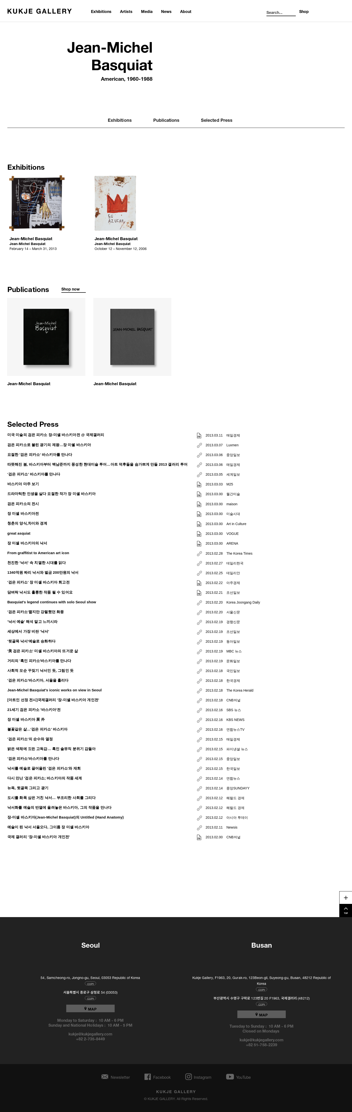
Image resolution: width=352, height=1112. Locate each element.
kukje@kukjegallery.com (90, 1033)
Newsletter (120, 1076)
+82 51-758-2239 (261, 1044)
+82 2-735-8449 (90, 1038)
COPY (90, 983)
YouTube (243, 1076)
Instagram (202, 1076)
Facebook (162, 1076)
